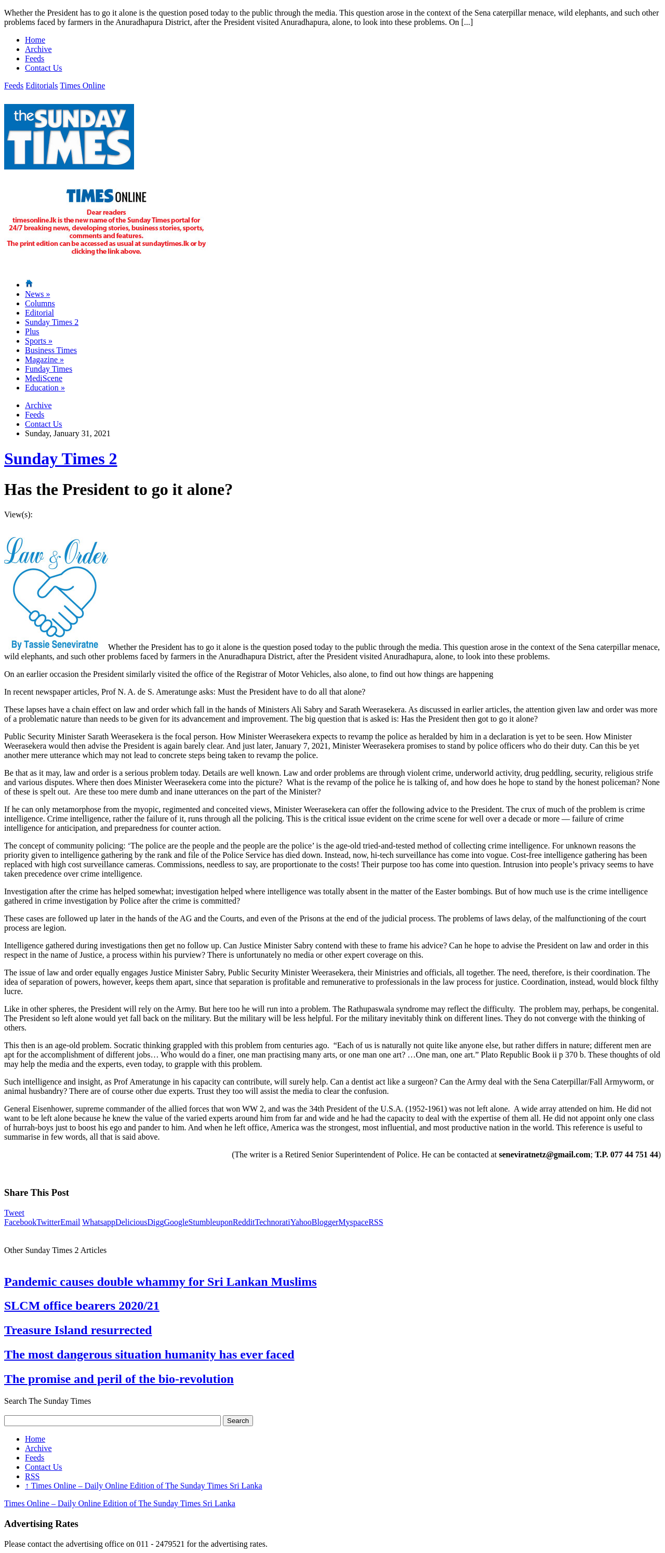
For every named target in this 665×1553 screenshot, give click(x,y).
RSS (375, 1222)
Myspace (353, 1222)
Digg (155, 1222)
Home (35, 39)
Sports (38, 340)
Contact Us (43, 67)
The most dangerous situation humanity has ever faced (149, 1354)
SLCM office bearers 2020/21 (81, 1305)
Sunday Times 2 (51, 322)
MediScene (43, 378)
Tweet (14, 1212)
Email (70, 1222)
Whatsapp (98, 1222)
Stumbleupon (211, 1222)
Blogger (325, 1222)
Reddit (244, 1222)
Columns (40, 303)
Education (45, 387)
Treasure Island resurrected (78, 1330)
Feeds (34, 58)
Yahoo (301, 1222)
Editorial (39, 312)
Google (176, 1222)
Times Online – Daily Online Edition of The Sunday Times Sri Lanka (143, 1485)
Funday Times (48, 368)
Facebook (20, 1222)
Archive (38, 49)
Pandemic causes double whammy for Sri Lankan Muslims (160, 1281)
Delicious (131, 1222)
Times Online (82, 85)
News (37, 294)
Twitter (48, 1222)
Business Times (51, 350)
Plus (32, 331)
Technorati (272, 1222)
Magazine (44, 359)
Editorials (41, 85)
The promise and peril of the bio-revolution (119, 1379)
